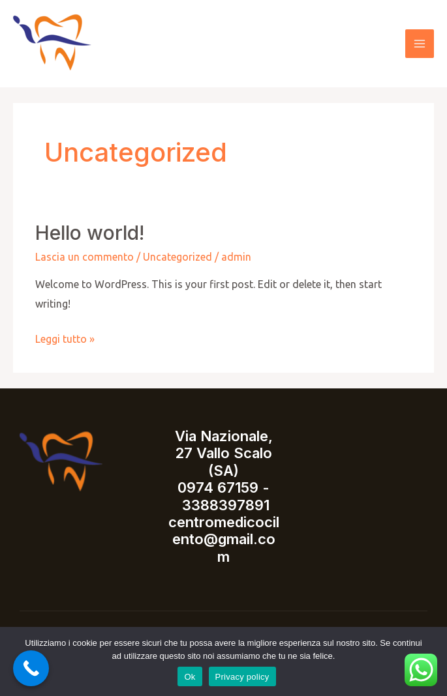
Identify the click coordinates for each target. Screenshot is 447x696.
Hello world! (89, 232)
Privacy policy (242, 677)
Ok (189, 677)
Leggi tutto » (65, 337)
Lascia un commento (84, 257)
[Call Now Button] (31, 668)
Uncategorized (177, 257)
